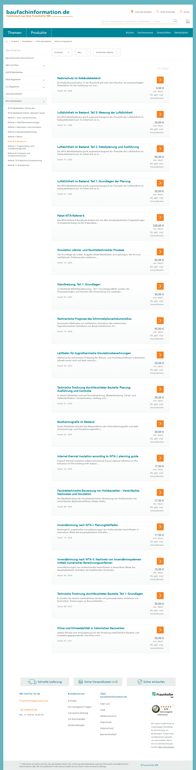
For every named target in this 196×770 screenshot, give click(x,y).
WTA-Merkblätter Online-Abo (21, 108)
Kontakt (72, 700)
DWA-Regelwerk (25, 79)
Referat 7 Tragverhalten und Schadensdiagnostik (21, 147)
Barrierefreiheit (108, 734)
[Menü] (173, 706)
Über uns (105, 703)
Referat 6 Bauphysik (17, 141)
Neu (79, 52)
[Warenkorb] (186, 21)
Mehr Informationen (166, 747)
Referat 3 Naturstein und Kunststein (24, 127)
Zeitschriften (164, 32)
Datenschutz (107, 728)
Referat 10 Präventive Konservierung (25, 160)
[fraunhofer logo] (162, 695)
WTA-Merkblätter (44, 41)
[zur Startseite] (6, 41)
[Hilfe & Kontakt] (165, 12)
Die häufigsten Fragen (79, 707)
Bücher (130, 32)
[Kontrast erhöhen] (141, 11)
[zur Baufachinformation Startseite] (51, 14)
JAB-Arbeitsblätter (14, 94)
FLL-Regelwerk (25, 87)
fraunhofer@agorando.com (33, 700)
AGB (102, 710)
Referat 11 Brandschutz (18, 165)
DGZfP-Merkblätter (14, 72)
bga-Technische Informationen (20, 58)
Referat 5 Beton (15, 137)
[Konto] (185, 12)
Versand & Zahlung (78, 713)
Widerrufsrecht (108, 716)
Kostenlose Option (104, 52)
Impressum (106, 722)
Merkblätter (181, 32)
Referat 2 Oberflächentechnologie (24, 122)
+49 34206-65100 (28, 709)
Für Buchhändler (76, 719)
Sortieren (61, 52)
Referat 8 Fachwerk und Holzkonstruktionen (19, 154)
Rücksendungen (76, 725)
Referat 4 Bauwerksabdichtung (22, 132)
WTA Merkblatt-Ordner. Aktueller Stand (26, 113)
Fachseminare (145, 32)
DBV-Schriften (25, 65)
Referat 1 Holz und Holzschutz (22, 118)
